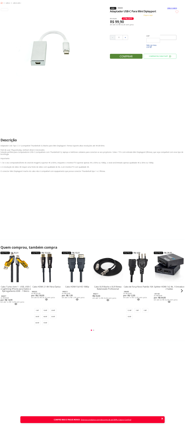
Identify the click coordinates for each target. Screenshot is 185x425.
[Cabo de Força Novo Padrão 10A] (138, 291)
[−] (112, 37)
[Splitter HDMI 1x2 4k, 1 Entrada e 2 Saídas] (169, 291)
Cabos (8, 3)
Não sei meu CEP (151, 46)
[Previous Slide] (3, 290)
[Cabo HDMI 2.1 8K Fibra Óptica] (46, 291)
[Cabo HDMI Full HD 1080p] (77, 291)
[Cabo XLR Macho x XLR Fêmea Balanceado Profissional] (107, 291)
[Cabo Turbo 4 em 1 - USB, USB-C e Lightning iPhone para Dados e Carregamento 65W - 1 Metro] (15, 291)
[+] (125, 37)
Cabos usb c (17, 3)
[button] (16, 304)
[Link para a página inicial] (2, 3)
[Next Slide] (182, 290)
